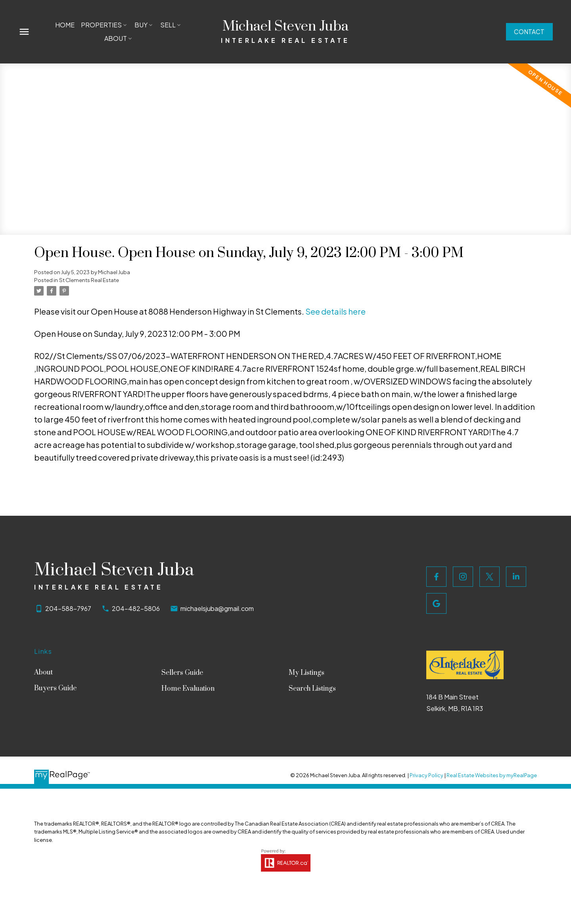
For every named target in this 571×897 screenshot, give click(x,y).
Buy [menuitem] (141, 25)
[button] (527, 31)
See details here (335, 311)
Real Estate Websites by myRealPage (491, 775)
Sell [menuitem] (168, 25)
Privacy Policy (426, 775)
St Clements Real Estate (89, 280)
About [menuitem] (115, 38)
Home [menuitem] (65, 25)
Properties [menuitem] (101, 25)
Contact (527, 31)
